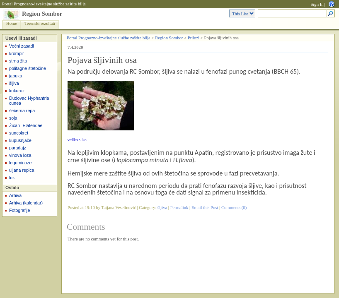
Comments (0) (234, 207)
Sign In (316, 4)
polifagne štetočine (27, 68)
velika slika (77, 139)
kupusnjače (20, 140)
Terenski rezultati (39, 23)
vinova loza (20, 155)
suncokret (18, 132)
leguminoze (20, 162)
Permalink (179, 207)
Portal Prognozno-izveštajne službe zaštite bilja (44, 4)
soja (13, 117)
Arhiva (15, 195)
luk (12, 177)
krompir (16, 53)
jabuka (15, 75)
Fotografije (19, 210)
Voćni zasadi (21, 45)
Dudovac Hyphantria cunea (29, 101)
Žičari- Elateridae (26, 125)
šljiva (14, 83)
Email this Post (204, 207)
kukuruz (16, 90)
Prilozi (193, 38)
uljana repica (21, 170)
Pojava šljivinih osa (102, 60)
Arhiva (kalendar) (26, 202)
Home (11, 23)
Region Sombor (42, 13)
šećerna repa (22, 110)
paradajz (17, 147)
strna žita (18, 60)
